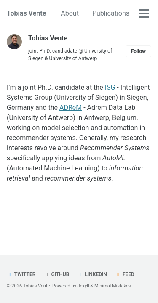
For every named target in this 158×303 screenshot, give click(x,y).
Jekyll (83, 286)
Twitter (21, 274)
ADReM (70, 108)
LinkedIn (92, 274)
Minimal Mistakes (112, 286)
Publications (110, 13)
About (70, 13)
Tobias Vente (26, 13)
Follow (138, 51)
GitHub (56, 274)
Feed (124, 274)
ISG (110, 87)
